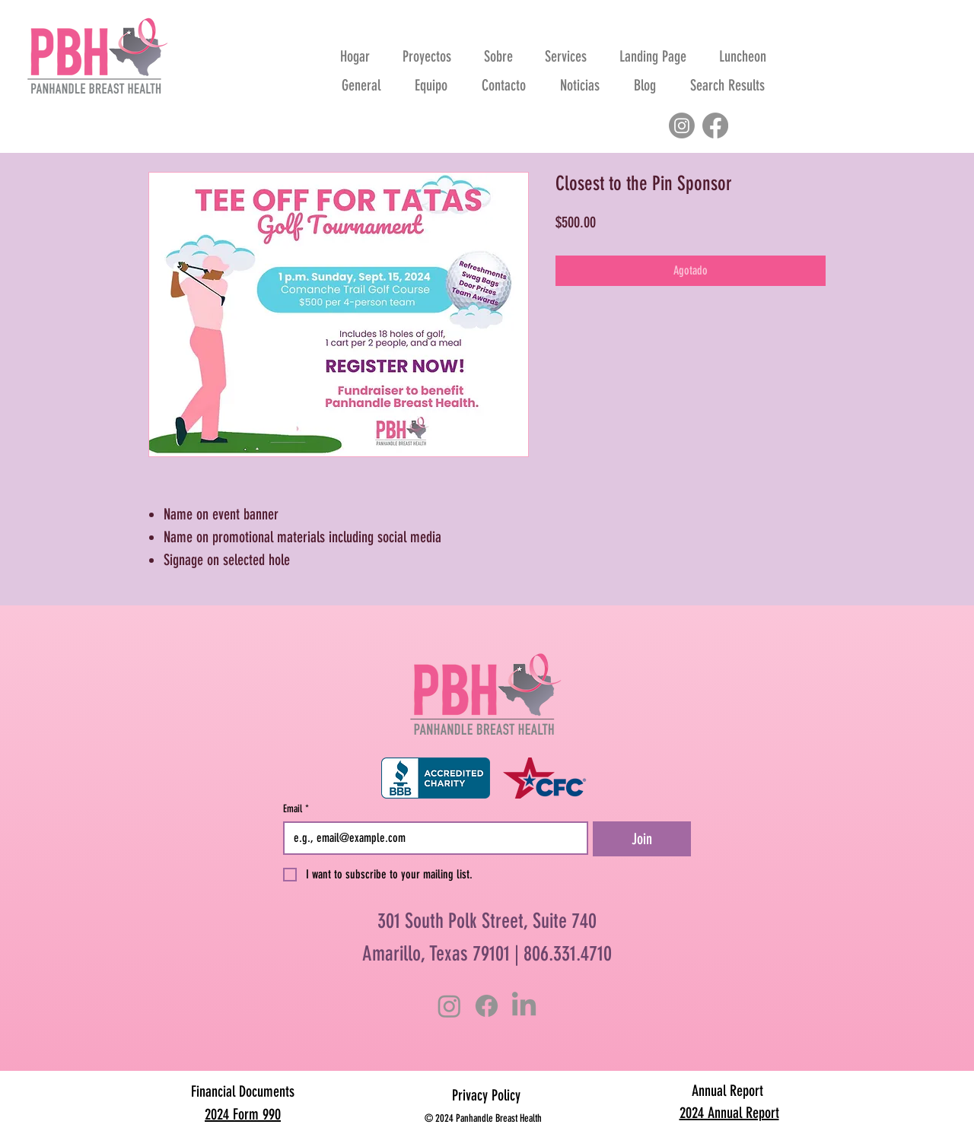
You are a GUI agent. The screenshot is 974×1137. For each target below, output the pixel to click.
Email (296, 808)
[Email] (431, 838)
